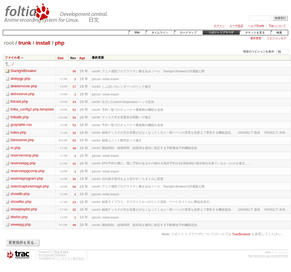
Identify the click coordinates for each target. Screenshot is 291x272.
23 (74, 201)
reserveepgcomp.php (28, 171)
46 (74, 148)
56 (74, 71)
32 (74, 132)
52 (74, 140)
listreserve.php (22, 140)
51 (74, 109)
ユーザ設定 (236, 25)
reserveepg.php (23, 163)
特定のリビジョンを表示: (259, 51)
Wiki (137, 32)
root (9, 43)
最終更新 (255, 38)
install (43, 43)
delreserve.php (23, 94)
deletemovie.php (24, 86)
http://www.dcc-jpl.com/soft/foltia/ (268, 255)
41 (74, 163)
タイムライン (159, 32)
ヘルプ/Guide (256, 25)
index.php (18, 132)
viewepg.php (21, 224)
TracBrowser (241, 234)
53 (74, 117)
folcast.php (19, 101)
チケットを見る (255, 32)
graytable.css (21, 124)
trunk (24, 43)
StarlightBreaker (24, 71)
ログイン (219, 25)
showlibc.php (21, 201)
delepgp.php (21, 78)
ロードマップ (188, 32)
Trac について (277, 25)
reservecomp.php (25, 155)
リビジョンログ (276, 38)
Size (60, 58)
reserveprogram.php (27, 178)
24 (74, 101)
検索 (279, 32)
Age (82, 58)
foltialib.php (20, 117)
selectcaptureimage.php (30, 186)
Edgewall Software (54, 255)
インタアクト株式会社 (70, 258)
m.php (16, 148)
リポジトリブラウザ (221, 32)
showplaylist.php (24, 209)
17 (74, 86)
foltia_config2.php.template (32, 109)
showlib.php (20, 194)
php (59, 43)
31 (74, 178)
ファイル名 (12, 57)
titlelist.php (19, 217)
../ (12, 64)
